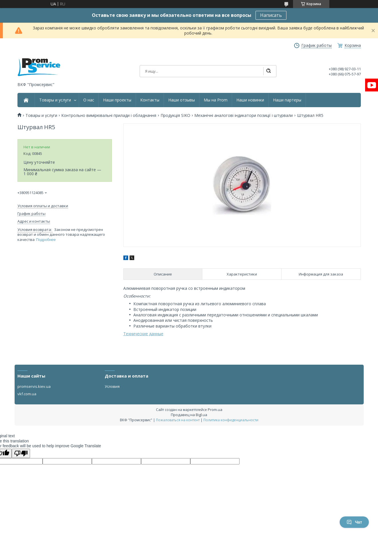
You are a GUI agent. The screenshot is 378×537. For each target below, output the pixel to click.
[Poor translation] (21, 453)
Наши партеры (287, 100)
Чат (354, 522)
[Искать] (268, 71)
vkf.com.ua (26, 393)
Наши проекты (117, 100)
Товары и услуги (55, 100)
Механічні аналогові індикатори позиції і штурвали (243, 115)
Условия (112, 386)
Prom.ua (215, 409)
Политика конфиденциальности (230, 420)
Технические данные (143, 333)
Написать (271, 15)
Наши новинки (250, 100)
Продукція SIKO (175, 115)
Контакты (149, 100)
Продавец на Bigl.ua (189, 414)
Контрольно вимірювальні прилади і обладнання (108, 115)
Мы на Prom (215, 100)
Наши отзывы (181, 100)
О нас (88, 100)
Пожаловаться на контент (178, 420)
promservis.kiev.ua (34, 386)
